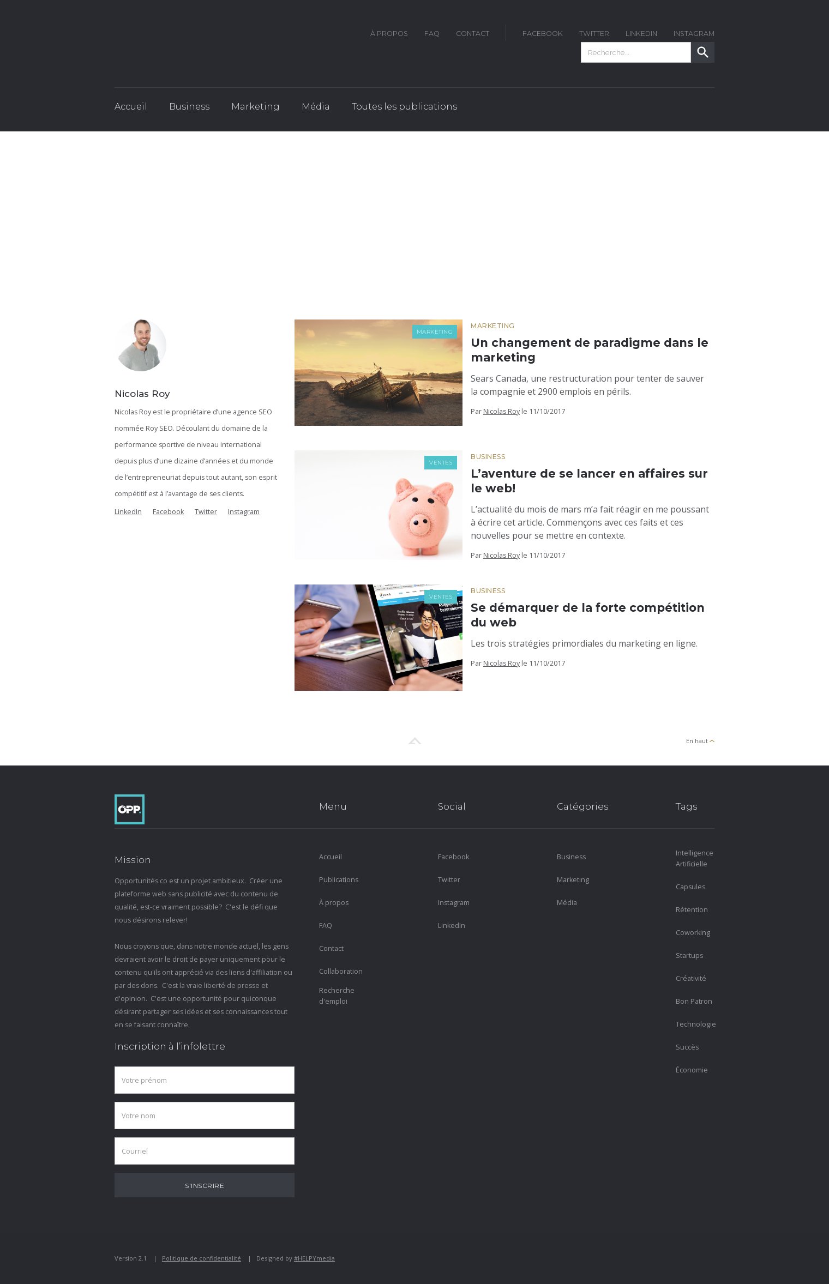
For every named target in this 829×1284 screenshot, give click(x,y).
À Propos (389, 33)
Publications (338, 879)
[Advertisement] (414, 213)
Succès (687, 1047)
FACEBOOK (542, 33)
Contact (472, 33)
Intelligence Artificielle (694, 858)
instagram (694, 33)
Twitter (206, 511)
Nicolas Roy (501, 411)
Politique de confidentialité (201, 1258)
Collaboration (338, 971)
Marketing (435, 331)
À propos (334, 902)
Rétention (692, 909)
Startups (689, 955)
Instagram (244, 511)
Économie (692, 1070)
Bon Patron (694, 1001)
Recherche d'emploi (337, 996)
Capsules (690, 886)
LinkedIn (641, 33)
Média (567, 902)
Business (488, 457)
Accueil (131, 106)
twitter (594, 33)
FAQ (432, 33)
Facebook (168, 511)
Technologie (695, 1024)
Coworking (693, 932)
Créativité (691, 978)
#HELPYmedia (314, 1258)
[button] (189, 109)
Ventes (440, 462)
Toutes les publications (404, 106)
